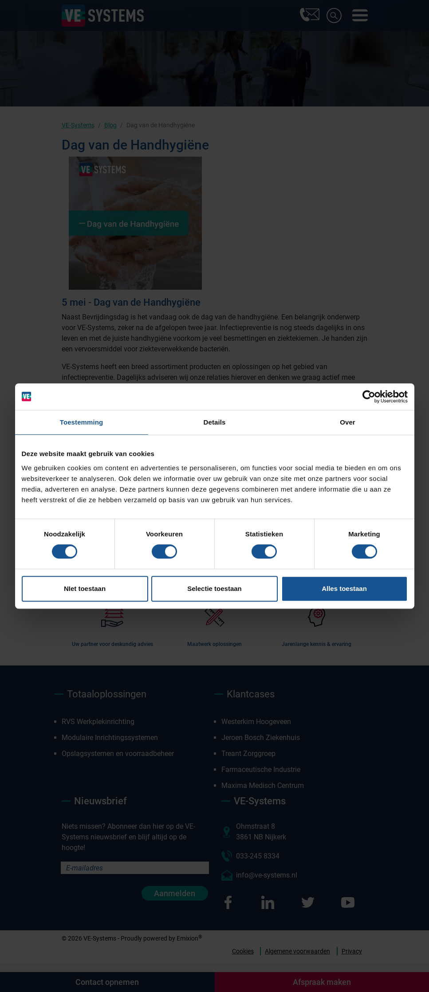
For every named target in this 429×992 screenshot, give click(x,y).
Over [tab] (347, 422)
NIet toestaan (85, 588)
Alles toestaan (344, 588)
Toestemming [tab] (81, 422)
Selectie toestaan (214, 588)
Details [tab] (215, 422)
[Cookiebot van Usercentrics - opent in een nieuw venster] (369, 396)
